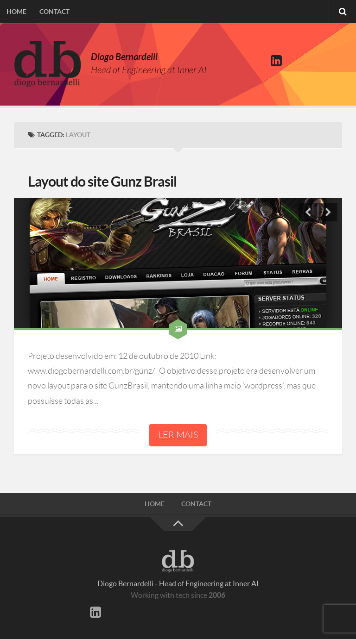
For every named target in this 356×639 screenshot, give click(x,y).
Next (328, 212)
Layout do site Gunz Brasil (102, 181)
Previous (308, 212)
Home (16, 11)
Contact (54, 11)
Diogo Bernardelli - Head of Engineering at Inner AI (178, 583)
